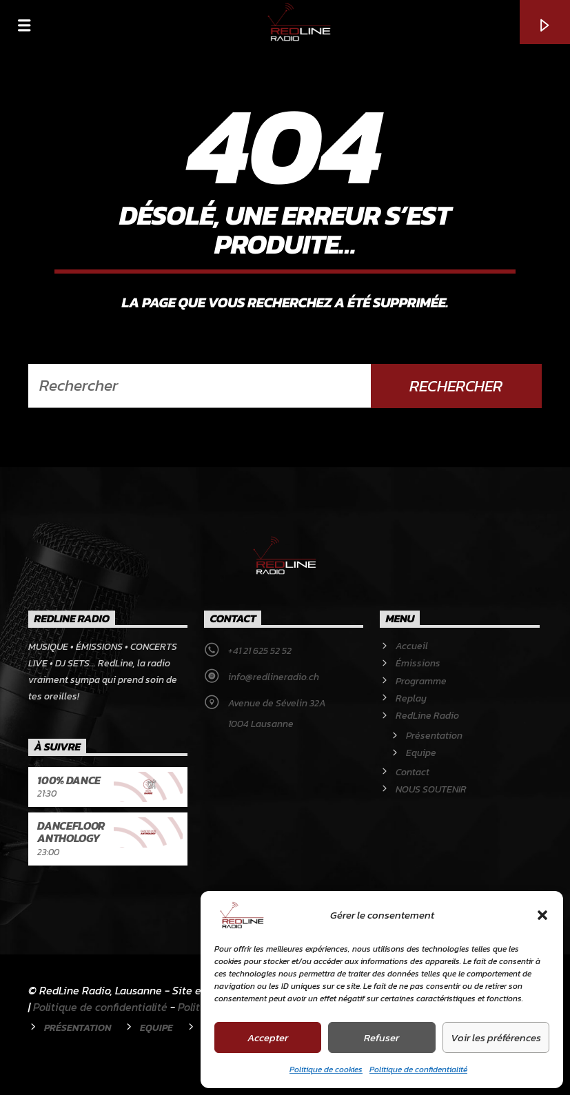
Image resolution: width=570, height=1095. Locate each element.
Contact (412, 772)
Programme (421, 681)
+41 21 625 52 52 (260, 651)
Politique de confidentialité (418, 1069)
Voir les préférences (496, 1037)
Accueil (412, 646)
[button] (542, 915)
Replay (411, 698)
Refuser (381, 1037)
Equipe (421, 753)
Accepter (267, 1037)
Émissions (418, 663)
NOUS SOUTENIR (431, 789)
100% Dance (69, 780)
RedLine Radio (427, 715)
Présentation (434, 735)
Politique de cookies (326, 1069)
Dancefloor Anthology (71, 831)
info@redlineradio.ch (273, 677)
